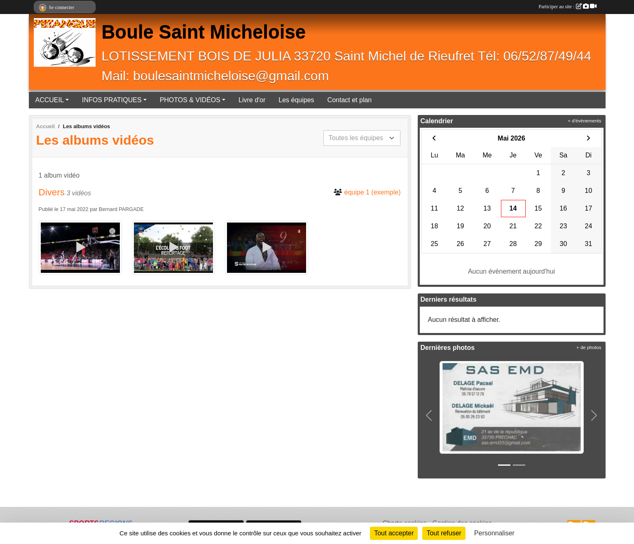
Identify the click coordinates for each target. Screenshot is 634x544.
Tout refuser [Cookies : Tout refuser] (443, 533)
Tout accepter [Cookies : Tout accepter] (394, 533)
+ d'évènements (584, 120)
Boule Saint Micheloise (204, 31)
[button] (429, 415)
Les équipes (296, 99)
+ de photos (588, 347)
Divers (52, 192)
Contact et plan (350, 99)
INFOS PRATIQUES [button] (112, 99)
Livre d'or (252, 99)
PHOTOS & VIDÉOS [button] (190, 99)
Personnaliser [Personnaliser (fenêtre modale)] (494, 533)
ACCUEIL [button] (49, 99)
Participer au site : (568, 6)
